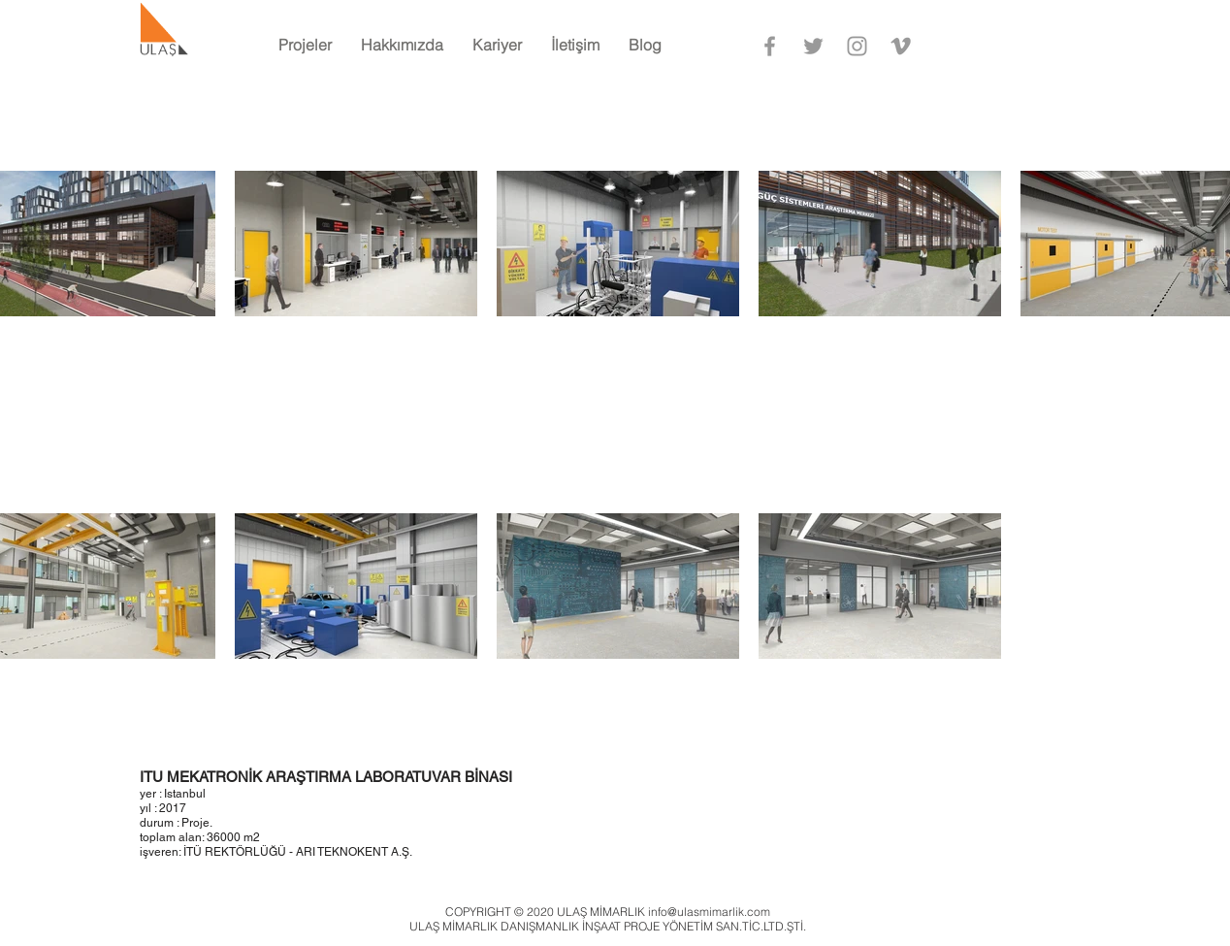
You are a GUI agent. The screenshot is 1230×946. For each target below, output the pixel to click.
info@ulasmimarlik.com (709, 911)
